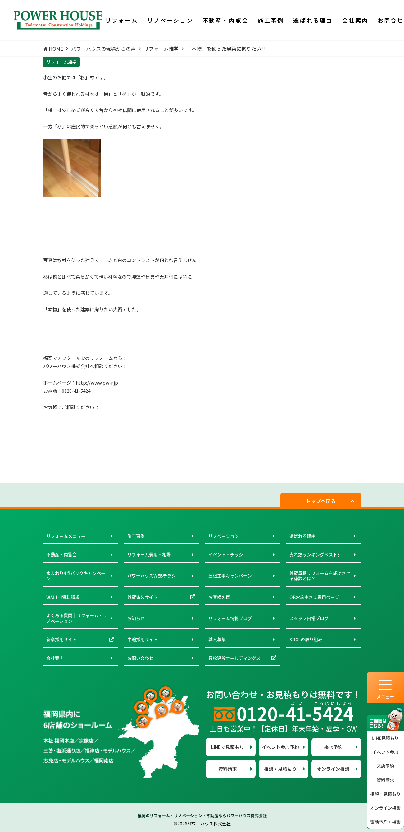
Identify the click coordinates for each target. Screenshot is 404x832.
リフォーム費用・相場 (149, 554)
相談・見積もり (385, 794)
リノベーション (223, 536)
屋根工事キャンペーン (230, 575)
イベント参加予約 (280, 747)
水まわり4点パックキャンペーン (75, 576)
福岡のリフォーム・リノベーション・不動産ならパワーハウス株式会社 (202, 815)
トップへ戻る (321, 501)
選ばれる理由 (302, 536)
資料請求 (385, 780)
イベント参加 (385, 752)
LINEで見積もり (227, 747)
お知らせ (136, 618)
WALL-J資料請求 (62, 597)
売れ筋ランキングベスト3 (314, 554)
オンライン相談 (385, 808)
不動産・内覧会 (61, 554)
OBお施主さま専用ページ (314, 597)
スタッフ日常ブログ (309, 618)
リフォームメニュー (65, 536)
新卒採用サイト (61, 639)
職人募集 (217, 639)
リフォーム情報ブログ (230, 618)
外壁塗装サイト (142, 597)
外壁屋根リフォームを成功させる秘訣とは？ (319, 576)
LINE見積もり (385, 738)
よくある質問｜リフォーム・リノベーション (76, 618)
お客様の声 (219, 597)
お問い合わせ (140, 658)
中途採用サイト (142, 639)
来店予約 (385, 766)
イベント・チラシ (225, 554)
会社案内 (55, 658)
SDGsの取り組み (305, 639)
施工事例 (136, 536)
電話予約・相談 (385, 822)
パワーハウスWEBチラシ (151, 575)
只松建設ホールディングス (234, 658)
